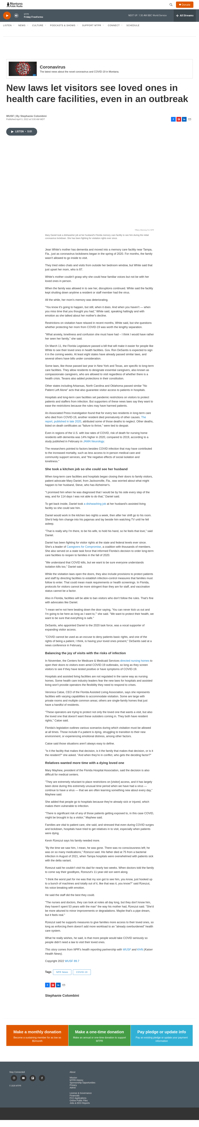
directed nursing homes (134, 667)
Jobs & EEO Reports (80, 1110)
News (21, 32)
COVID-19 (82, 979)
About (72, 1079)
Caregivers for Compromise (84, 553)
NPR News (62, 979)
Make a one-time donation (99, 1039)
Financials (74, 1102)
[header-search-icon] (172, 8)
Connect (114, 32)
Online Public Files (79, 1107)
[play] (7, 22)
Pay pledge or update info (161, 1039)
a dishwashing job (95, 510)
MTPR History (76, 1087)
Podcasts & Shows (62, 32)
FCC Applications (78, 1105)
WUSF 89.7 (72, 968)
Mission (73, 1085)
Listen (7, 32)
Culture (37, 32)
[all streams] (185, 22)
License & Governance (81, 1100)
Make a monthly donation (37, 1039)
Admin (73, 1095)
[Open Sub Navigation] (14, 32)
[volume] (16, 22)
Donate (188, 8)
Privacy (73, 1092)
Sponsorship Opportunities (82, 1090)
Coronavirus (52, 74)
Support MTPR (91, 32)
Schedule (132, 32)
